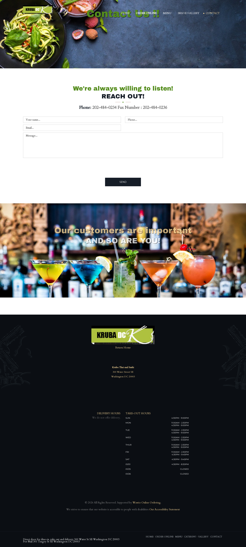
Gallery (203, 536)
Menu (167, 13)
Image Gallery (188, 13)
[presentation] (49, 167)
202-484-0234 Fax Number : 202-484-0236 (129, 107)
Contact (213, 13)
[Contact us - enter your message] (123, 145)
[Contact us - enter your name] (72, 120)
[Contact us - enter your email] (72, 128)
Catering (190, 536)
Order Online (146, 13)
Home (125, 13)
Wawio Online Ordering (147, 502)
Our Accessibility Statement (164, 509)
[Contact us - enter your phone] (174, 120)
